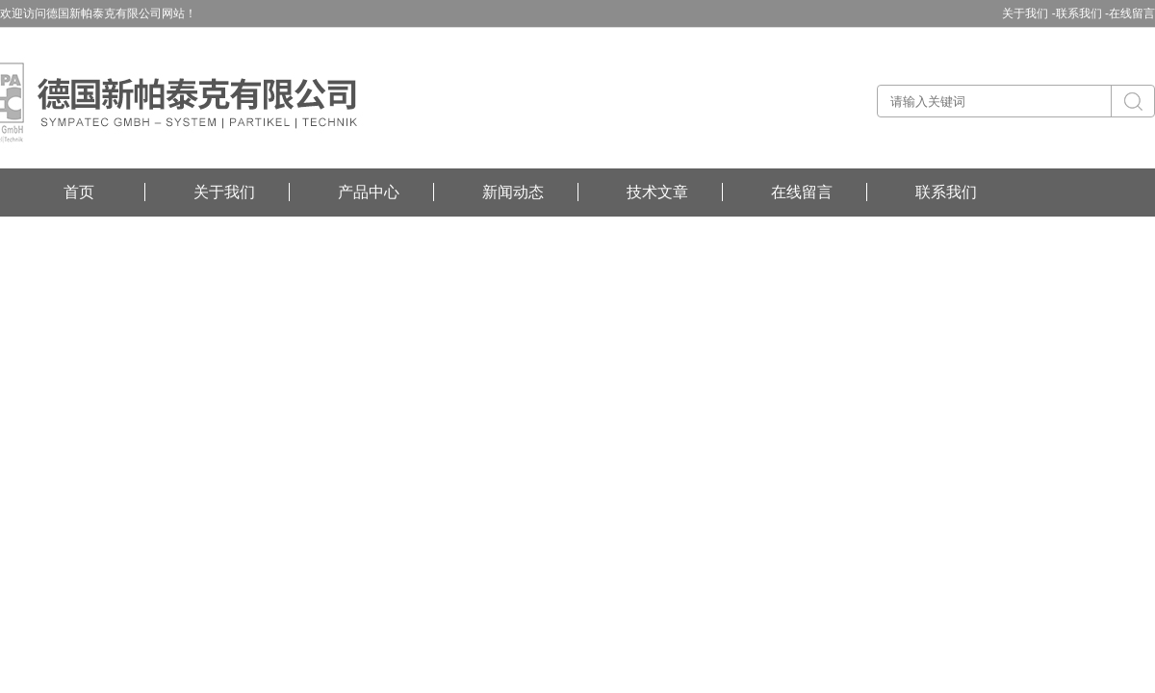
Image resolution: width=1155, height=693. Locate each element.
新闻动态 (513, 192)
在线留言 (1132, 13)
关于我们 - (1028, 13)
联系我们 (946, 192)
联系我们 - (1082, 13)
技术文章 (657, 192)
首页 (79, 192)
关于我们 (224, 192)
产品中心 (368, 192)
